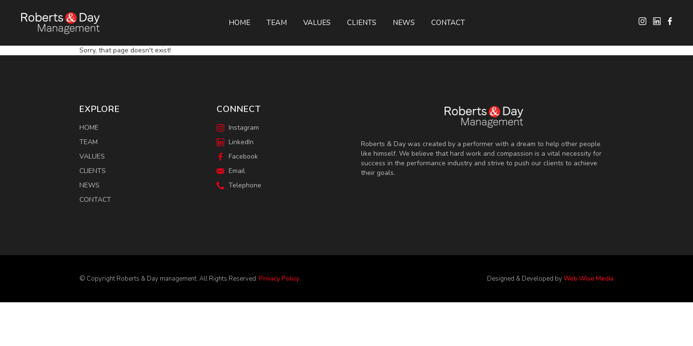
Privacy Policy (279, 278)
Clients (361, 22)
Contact (448, 22)
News (404, 22)
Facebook (237, 156)
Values (317, 22)
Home (239, 22)
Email (231, 170)
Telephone (239, 185)
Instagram (238, 127)
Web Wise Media (589, 278)
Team (277, 22)
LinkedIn (235, 142)
